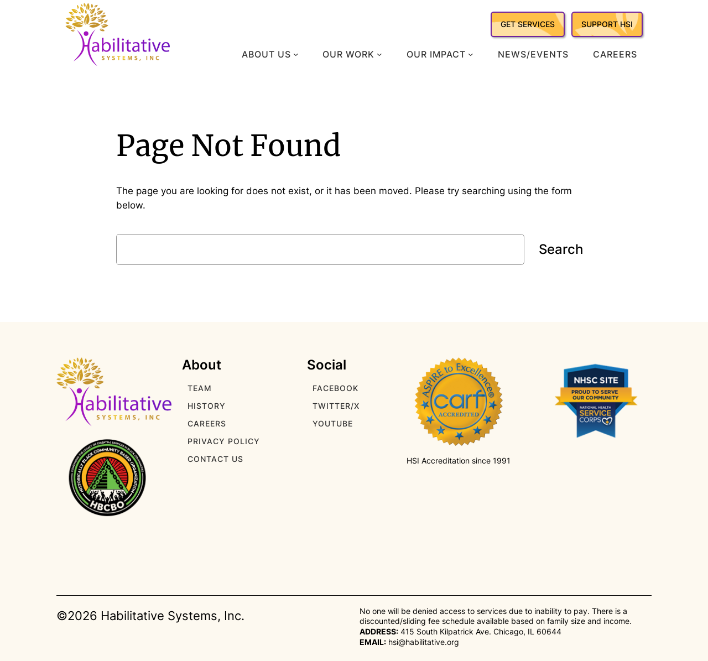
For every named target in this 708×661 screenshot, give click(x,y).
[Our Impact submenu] (470, 54)
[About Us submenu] (296, 54)
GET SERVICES (528, 24)
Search (561, 249)
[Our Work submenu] (379, 54)
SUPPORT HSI (607, 24)
